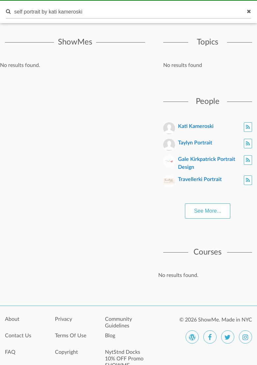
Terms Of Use (70, 335)
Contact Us (18, 335)
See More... (207, 211)
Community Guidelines (118, 322)
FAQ (10, 352)
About (12, 319)
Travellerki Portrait (200, 179)
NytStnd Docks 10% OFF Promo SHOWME (124, 356)
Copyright (66, 352)
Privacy (63, 319)
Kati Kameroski (196, 126)
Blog (110, 335)
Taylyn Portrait (195, 142)
